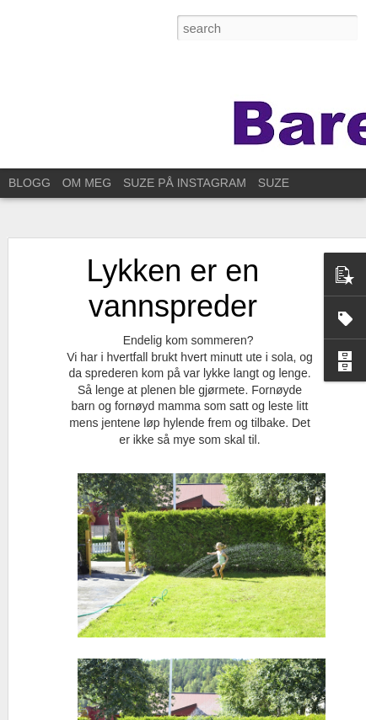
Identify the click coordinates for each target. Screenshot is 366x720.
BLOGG (29, 182)
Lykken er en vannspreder (173, 276)
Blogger (179, 711)
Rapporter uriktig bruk (245, 711)
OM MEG (86, 182)
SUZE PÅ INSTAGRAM (184, 182)
